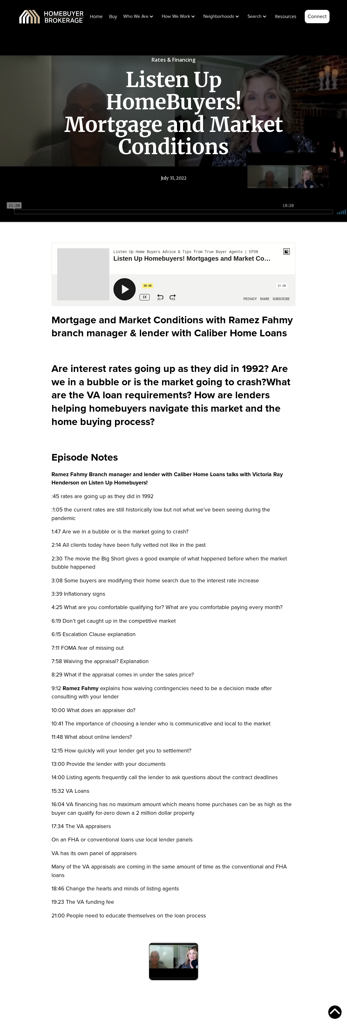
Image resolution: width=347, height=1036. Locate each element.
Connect (317, 16)
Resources (285, 16)
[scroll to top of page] (335, 1012)
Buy (113, 16)
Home (96, 16)
